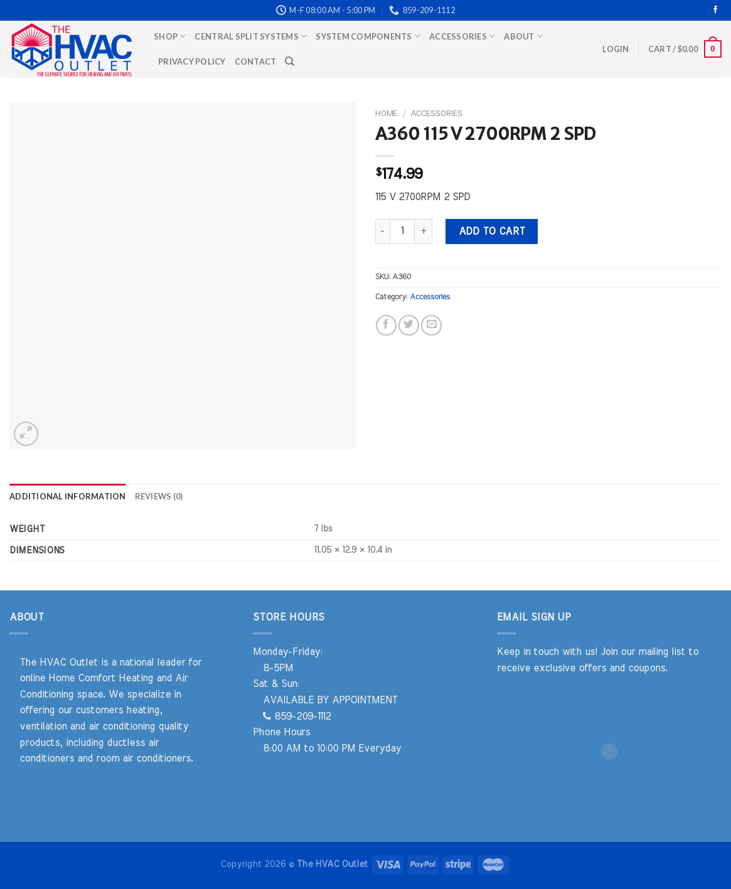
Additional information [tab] (67, 496)
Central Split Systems (251, 36)
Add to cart (492, 231)
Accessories (462, 36)
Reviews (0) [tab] (159, 496)
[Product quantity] (402, 231)
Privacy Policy (192, 61)
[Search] (289, 61)
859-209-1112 (297, 716)
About (523, 36)
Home (386, 113)
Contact (256, 61)
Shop (170, 36)
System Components (368, 36)
